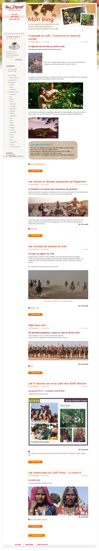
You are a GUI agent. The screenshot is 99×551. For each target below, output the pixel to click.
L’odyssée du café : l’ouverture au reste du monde (54, 37)
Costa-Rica (13, 108)
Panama (12, 130)
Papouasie (13, 132)
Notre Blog (14, 17)
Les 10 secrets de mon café (44, 453)
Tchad (11, 137)
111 (7, 38)
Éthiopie (12, 113)
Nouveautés (11, 82)
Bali (11, 96)
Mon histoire (37, 519)
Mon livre (44, 519)
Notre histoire (12, 75)
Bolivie (12, 99)
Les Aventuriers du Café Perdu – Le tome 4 (54, 472)
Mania (11, 87)
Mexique (12, 127)
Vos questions (12, 80)
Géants (12, 85)
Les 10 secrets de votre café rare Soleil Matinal (57, 383)
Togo (11, 139)
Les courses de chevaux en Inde (47, 246)
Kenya (12, 123)
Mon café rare (63, 453)
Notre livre (13, 89)
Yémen (12, 144)
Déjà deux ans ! (37, 325)
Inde (11, 118)
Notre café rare (14, 19)
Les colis (14, 14)
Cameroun (13, 104)
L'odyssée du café (39, 164)
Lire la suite (18, 59)
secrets (78, 453)
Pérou (11, 135)
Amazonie (13, 94)
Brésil (11, 101)
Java (11, 120)
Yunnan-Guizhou (15, 146)
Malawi (12, 125)
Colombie (12, 106)
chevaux (32, 307)
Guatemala (13, 115)
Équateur (12, 111)
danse (32, 229)
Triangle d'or (13, 142)
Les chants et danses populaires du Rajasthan (57, 181)
